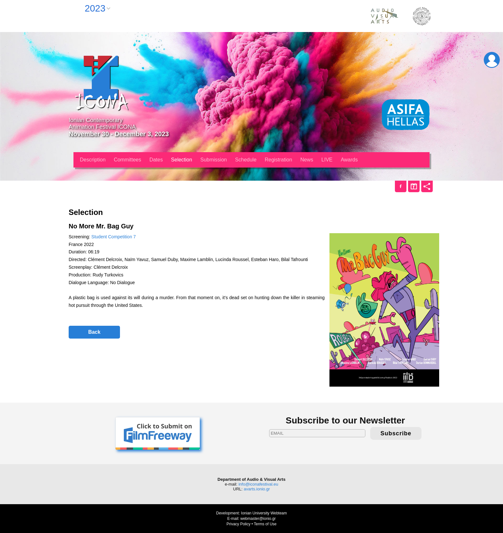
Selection (181, 159)
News (306, 159)
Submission (213, 159)
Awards (349, 159)
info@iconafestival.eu (258, 484)
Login (492, 60)
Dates (156, 159)
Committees (127, 159)
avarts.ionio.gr (257, 489)
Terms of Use (265, 524)
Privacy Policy (238, 524)
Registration (278, 159)
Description (93, 159)
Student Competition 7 (113, 236)
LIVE (327, 159)
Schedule (246, 159)
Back (94, 332)
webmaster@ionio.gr (258, 518)
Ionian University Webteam (264, 513)
